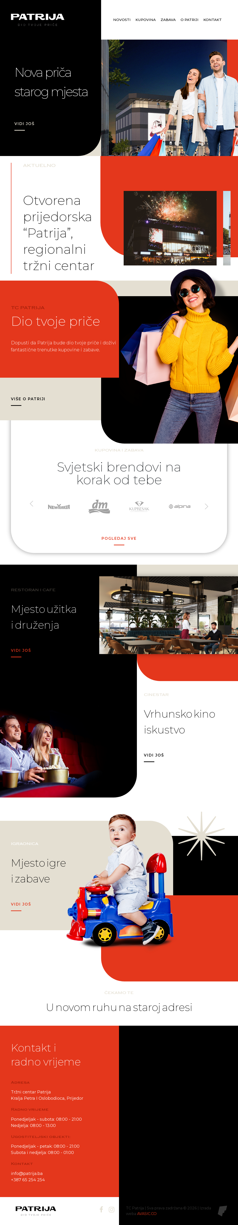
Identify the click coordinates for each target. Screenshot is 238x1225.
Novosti (122, 19)
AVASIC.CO (147, 1213)
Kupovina (146, 19)
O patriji (189, 19)
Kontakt (212, 19)
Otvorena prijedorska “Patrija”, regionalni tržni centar (59, 233)
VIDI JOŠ (24, 124)
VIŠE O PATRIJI (28, 399)
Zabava (168, 19)
